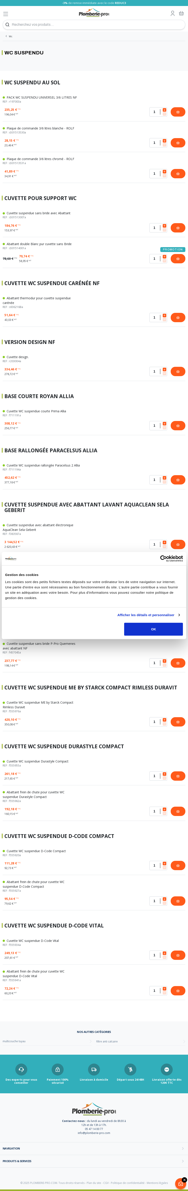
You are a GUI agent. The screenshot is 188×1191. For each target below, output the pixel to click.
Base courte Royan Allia (39, 396)
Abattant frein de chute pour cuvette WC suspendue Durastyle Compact (41, 796)
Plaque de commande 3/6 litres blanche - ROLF (41, 130)
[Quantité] (158, 112)
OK (153, 629)
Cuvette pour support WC (40, 198)
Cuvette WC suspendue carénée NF (52, 283)
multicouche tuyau (14, 1041)
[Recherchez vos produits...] (94, 25)
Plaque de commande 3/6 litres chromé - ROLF (41, 161)
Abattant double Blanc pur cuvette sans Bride (41, 246)
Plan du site (94, 1183)
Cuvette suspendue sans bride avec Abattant (41, 215)
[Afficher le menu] (6, 14)
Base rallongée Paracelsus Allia (50, 450)
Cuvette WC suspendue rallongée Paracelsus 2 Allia (41, 467)
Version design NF (29, 342)
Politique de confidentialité (128, 1183)
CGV (106, 1183)
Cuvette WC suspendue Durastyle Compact (64, 746)
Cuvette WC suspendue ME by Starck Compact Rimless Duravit (90, 687)
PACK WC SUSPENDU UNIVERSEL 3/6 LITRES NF (41, 99)
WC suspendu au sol (32, 82)
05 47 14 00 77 (94, 1129)
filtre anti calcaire (107, 1041)
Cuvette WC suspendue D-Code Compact (59, 836)
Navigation (11, 1148)
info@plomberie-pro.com (94, 1133)
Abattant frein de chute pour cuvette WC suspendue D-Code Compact (41, 886)
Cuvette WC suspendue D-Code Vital (54, 925)
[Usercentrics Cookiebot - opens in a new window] (163, 558)
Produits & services (17, 1161)
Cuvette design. (41, 359)
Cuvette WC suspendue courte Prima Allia (41, 413)
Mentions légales (157, 1183)
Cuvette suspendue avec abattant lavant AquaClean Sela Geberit (86, 507)
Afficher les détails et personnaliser (145, 615)
